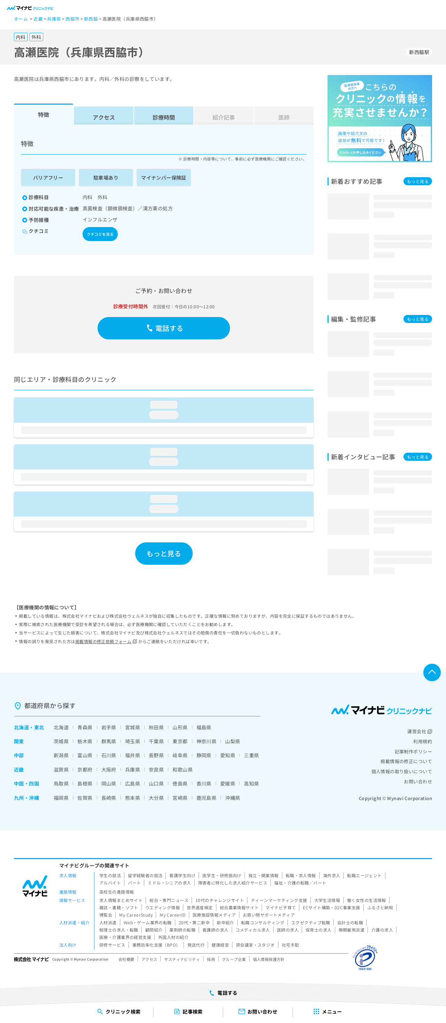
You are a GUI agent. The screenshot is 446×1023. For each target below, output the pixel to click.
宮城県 (132, 727)
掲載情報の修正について (406, 761)
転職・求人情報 (301, 875)
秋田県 (156, 727)
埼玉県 (132, 741)
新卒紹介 (225, 922)
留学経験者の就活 (145, 875)
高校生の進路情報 (116, 892)
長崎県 (108, 797)
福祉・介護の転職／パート (300, 883)
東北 (39, 727)
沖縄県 (232, 797)
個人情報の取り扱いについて (401, 771)
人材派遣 (108, 922)
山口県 (156, 783)
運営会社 (419, 731)
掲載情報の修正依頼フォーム (106, 641)
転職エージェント (364, 875)
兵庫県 (132, 769)
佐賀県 (84, 797)
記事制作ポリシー (413, 751)
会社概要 (126, 959)
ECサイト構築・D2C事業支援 (331, 907)
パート (134, 883)
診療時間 (164, 117)
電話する (165, 328)
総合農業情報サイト (239, 907)
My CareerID (173, 915)
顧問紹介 (154, 930)
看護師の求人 (215, 930)
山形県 (179, 727)
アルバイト (110, 883)
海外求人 (331, 875)
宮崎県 (179, 797)
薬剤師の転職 (182, 930)
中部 (19, 755)
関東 (19, 741)
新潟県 (61, 755)
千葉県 (156, 741)
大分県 (156, 797)
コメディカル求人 (253, 930)
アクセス (104, 117)
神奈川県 (207, 741)
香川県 (204, 783)
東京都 (179, 741)
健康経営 (220, 945)
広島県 (132, 783)
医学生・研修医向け (221, 875)
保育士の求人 (319, 930)
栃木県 (84, 741)
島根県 (84, 783)
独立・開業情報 (263, 875)
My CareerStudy (136, 915)
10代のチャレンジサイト (219, 900)
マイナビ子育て (281, 907)
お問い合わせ (418, 781)
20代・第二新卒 (194, 922)
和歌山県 (182, 769)
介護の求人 (382, 930)
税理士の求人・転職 (118, 930)
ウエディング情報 (162, 907)
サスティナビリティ (182, 959)
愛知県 (227, 755)
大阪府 (108, 769)
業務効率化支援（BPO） (156, 945)
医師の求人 (288, 930)
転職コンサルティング (262, 922)
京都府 (84, 769)
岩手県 (108, 727)
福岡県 (61, 797)
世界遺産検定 (200, 907)
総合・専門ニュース (169, 900)
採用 (211, 959)
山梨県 (232, 741)
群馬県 (108, 741)
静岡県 (204, 755)
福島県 (204, 727)
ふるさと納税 (380, 907)
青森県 (84, 727)
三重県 (251, 755)
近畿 (19, 769)
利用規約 (422, 741)
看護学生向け (182, 875)
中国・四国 (26, 783)
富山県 (84, 755)
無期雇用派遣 (352, 930)
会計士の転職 (350, 922)
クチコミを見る (100, 234)
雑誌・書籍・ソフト (118, 907)
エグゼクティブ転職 (310, 922)
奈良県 (156, 769)
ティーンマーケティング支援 (279, 900)
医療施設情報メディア (214, 915)
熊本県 (132, 797)
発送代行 (196, 945)
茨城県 (61, 741)
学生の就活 (110, 875)
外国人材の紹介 (173, 937)
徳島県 (179, 783)
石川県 (108, 755)
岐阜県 (179, 755)
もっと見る (164, 553)
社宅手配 (290, 945)
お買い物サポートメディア (269, 915)
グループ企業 (234, 959)
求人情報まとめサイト (121, 900)
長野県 (156, 755)
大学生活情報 (327, 900)
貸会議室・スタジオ (255, 945)
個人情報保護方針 (269, 959)
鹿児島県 (207, 797)
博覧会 (105, 915)
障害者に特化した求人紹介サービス (233, 883)
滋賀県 (61, 769)
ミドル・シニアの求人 (169, 883)
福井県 (132, 755)
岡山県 (108, 783)
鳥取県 (61, 783)
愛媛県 (227, 783)
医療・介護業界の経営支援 (125, 937)
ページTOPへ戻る (432, 672)
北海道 (21, 727)
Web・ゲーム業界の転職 (148, 922)
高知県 (251, 783)
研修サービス (112, 945)
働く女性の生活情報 (366, 900)
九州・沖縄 (26, 797)
